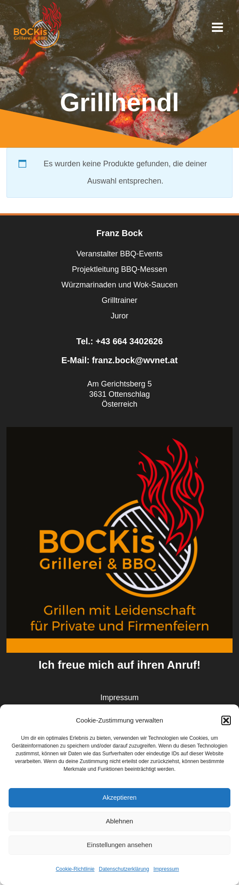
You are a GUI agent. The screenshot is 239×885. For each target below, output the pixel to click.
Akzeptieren (119, 797)
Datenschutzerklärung (124, 869)
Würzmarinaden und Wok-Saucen (120, 284)
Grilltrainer (119, 300)
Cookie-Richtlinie (75, 869)
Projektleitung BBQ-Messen (119, 269)
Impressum (166, 869)
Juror (119, 316)
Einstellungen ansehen (119, 844)
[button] (226, 720)
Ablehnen (119, 821)
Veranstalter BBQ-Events (119, 253)
